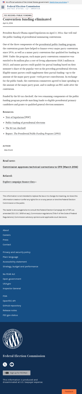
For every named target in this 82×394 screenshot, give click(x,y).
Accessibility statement (15, 262)
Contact (7, 244)
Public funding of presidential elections (25, 122)
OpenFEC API (9, 301)
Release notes (10, 310)
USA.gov (7, 283)
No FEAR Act (9, 274)
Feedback (69, 391)
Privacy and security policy (16, 252)
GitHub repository (12, 305)
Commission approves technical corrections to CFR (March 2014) (40, 167)
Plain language (10, 257)
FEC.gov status (10, 315)
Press (5, 240)
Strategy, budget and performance (20, 266)
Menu (3, 7)
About (6, 230)
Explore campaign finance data (19, 182)
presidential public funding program (57, 44)
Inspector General (12, 288)
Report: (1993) (33, 133)
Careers (7, 235)
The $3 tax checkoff (16, 128)
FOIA (5, 296)
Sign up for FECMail (18, 373)
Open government (12, 279)
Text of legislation (15, 117)
